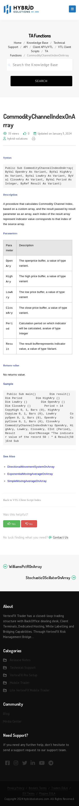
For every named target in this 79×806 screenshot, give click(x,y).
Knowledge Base (37, 43)
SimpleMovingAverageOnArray (27, 481)
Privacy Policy (15, 788)
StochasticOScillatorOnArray (48, 577)
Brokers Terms (38, 788)
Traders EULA (59, 788)
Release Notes (20, 660)
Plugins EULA (47, 793)
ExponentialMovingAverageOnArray (30, 473)
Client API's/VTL (43, 47)
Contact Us (60, 537)
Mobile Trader (19, 683)
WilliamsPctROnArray (25, 566)
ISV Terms (29, 793)
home (17, 43)
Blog (6, 714)
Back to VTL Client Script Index (22, 500)
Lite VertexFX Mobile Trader (30, 690)
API (25, 47)
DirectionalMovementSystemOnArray (30, 466)
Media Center (12, 721)
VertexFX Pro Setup (23, 675)
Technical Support (23, 668)
